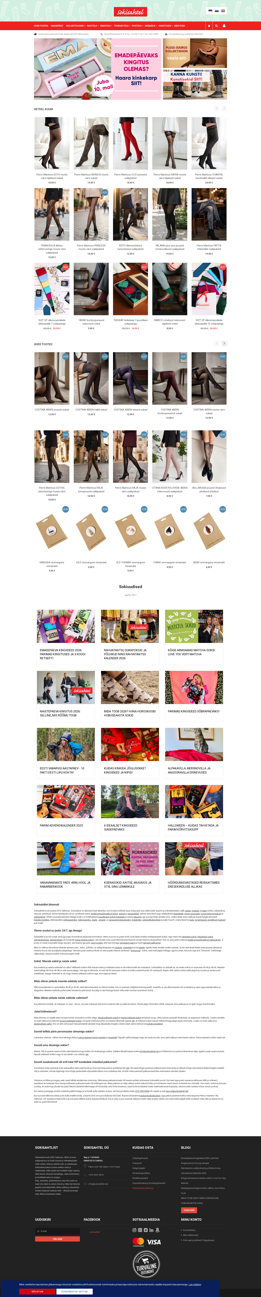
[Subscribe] (57, 1239)
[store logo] (130, 11)
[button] (224, 343)
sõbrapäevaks (70, 920)
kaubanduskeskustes (149, 1095)
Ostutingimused (140, 1158)
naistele (118, 947)
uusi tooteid (97, 943)
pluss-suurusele (192, 913)
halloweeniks (84, 920)
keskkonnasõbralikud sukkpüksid (204, 940)
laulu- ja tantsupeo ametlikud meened (207, 920)
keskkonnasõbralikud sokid (104, 913)
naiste (188, 910)
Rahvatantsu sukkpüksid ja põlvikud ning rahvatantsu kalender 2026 (125, 654)
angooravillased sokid (70, 1021)
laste (204, 910)
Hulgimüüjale (138, 1168)
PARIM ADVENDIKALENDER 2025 (61, 825)
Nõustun (37, 1291)
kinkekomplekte (41, 920)
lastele (141, 947)
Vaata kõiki (130, 595)
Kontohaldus (189, 1230)
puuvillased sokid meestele (111, 917)
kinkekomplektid (154, 1024)
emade (102, 920)
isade (94, 920)
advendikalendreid (151, 920)
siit (133, 1021)
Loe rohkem (195, 1284)
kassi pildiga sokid (84, 940)
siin (128, 1068)
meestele (127, 947)
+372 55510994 (142, 1091)
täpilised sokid (189, 936)
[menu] (111, 25)
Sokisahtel (95, 1232)
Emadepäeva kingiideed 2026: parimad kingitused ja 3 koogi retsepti (62, 654)
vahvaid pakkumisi (152, 943)
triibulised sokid (205, 936)
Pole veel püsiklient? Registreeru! (199, 1240)
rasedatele (178, 913)
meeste (195, 910)
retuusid (137, 917)
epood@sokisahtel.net (177, 1091)
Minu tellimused (190, 1235)
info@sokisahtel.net (149, 1051)
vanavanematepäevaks (120, 920)
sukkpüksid (39, 917)
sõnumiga (135, 950)
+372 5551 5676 (96, 1175)
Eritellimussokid (140, 1178)
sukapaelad (133, 913)
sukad (122, 913)
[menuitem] (42, 25)
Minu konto (224, 25)
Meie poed (179, 25)
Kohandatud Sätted (74, 1291)
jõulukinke (136, 920)
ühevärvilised (56, 940)
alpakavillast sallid (43, 1024)
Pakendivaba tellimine (142, 1188)
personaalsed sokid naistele (92, 1037)
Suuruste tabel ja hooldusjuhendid (148, 1183)
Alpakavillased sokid (108, 1017)
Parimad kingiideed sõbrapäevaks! (194, 711)
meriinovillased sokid (131, 1017)
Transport (137, 1163)
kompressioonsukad (211, 913)
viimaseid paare (127, 943)
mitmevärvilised (41, 940)
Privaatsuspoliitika (141, 1173)
